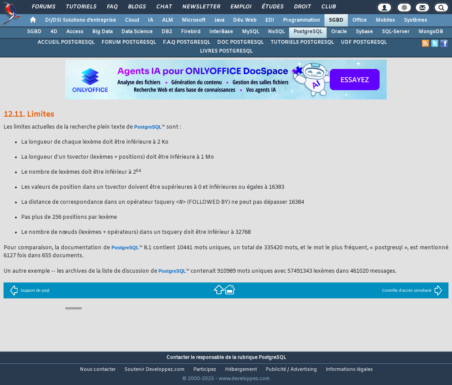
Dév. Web (244, 20)
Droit (302, 7)
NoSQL (276, 32)
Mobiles (385, 20)
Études (272, 7)
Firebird (190, 32)
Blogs (136, 7)
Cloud (132, 20)
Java (219, 20)
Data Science (137, 32)
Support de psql (29, 291)
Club (328, 7)
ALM (167, 20)
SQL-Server (396, 32)
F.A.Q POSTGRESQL (186, 42)
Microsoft (193, 20)
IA (150, 20)
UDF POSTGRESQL (364, 42)
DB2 (167, 32)
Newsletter (200, 7)
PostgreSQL (308, 32)
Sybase (364, 32)
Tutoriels (80, 7)
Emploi (240, 7)
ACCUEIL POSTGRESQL (66, 42)
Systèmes (415, 20)
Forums (43, 7)
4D (53, 32)
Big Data (102, 32)
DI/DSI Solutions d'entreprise (80, 20)
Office (359, 20)
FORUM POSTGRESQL (129, 42)
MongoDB (430, 32)
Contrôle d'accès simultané (412, 291)
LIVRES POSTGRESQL (226, 51)
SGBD (336, 20)
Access (74, 32)
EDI (269, 20)
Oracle (339, 32)
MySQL (250, 32)
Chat (163, 7)
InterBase (221, 32)
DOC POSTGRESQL (240, 42)
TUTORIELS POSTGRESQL (302, 42)
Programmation (301, 20)
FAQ (111, 7)
